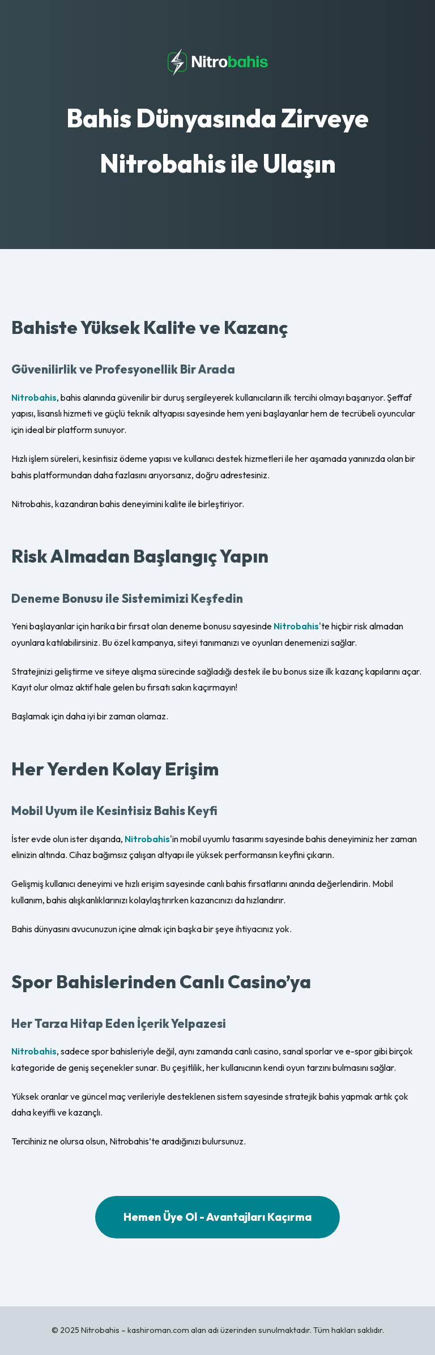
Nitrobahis (34, 397)
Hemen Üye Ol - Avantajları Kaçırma (217, 1217)
